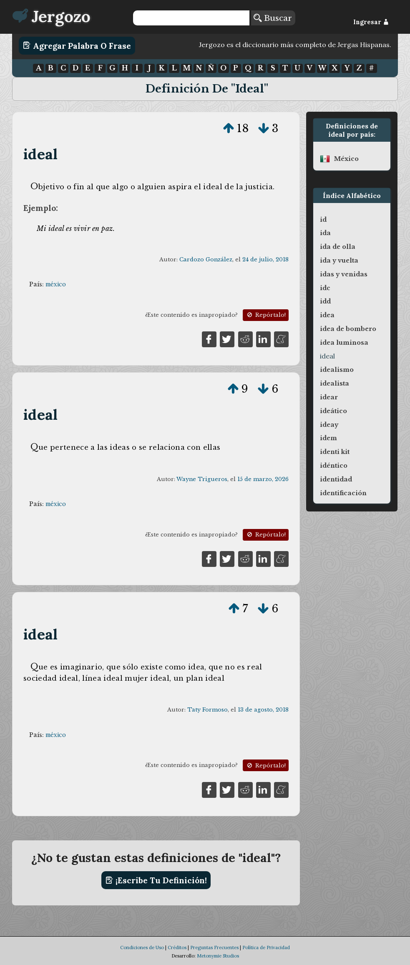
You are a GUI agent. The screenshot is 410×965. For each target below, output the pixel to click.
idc (325, 288)
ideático (333, 411)
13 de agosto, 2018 (263, 710)
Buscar (273, 18)
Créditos (177, 947)
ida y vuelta (339, 260)
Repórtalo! (266, 315)
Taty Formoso (207, 710)
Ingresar (371, 22)
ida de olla (337, 247)
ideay (329, 425)
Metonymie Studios (218, 956)
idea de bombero (348, 329)
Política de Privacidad (266, 947)
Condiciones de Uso (142, 947)
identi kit (335, 452)
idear (329, 397)
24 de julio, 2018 (265, 259)
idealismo (337, 369)
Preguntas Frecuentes (214, 947)
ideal (40, 154)
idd (325, 301)
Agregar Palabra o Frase (77, 45)
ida (325, 233)
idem (328, 438)
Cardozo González (205, 259)
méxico (55, 284)
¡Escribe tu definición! (156, 880)
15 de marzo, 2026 (263, 479)
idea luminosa (344, 342)
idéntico (333, 465)
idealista (334, 383)
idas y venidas (343, 274)
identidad (336, 479)
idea (327, 315)
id (323, 219)
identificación (343, 493)
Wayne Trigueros (201, 479)
